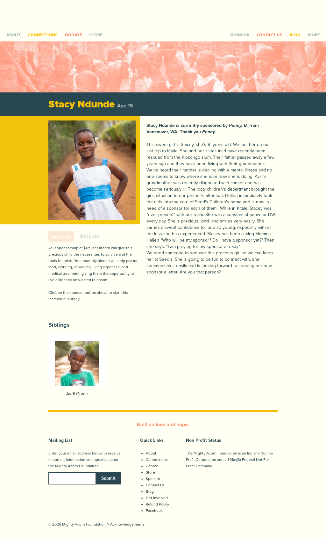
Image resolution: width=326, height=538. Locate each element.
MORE (314, 35)
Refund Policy (157, 504)
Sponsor (153, 478)
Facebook (154, 510)
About (151, 453)
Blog (150, 491)
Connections (157, 459)
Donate (152, 466)
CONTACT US (269, 35)
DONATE (73, 35)
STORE (95, 35)
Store (150, 472)
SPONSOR (239, 35)
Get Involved (157, 498)
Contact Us (155, 485)
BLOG (295, 35)
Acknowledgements (127, 524)
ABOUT (13, 35)
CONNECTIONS (43, 35)
